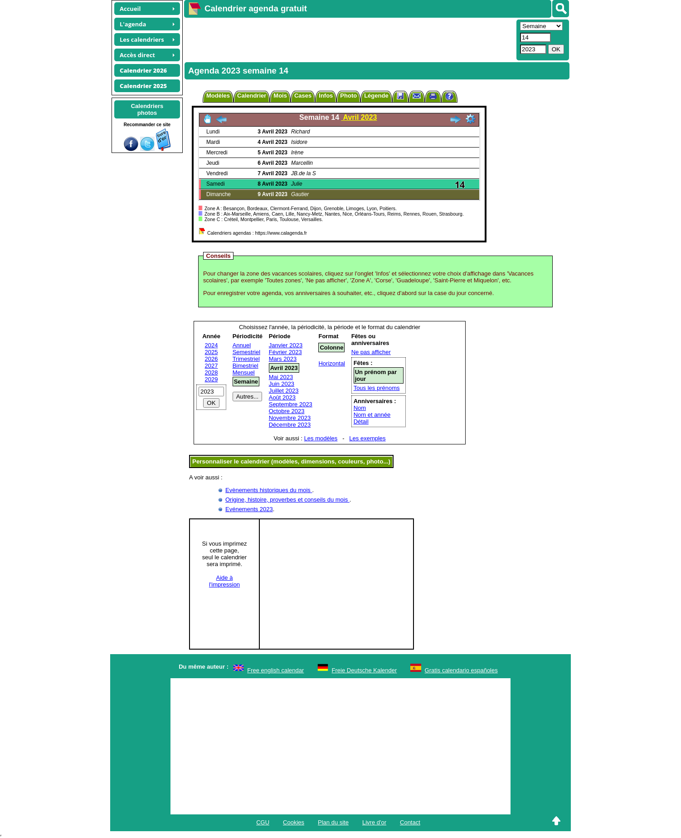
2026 (211, 358)
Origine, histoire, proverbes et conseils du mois (287, 499)
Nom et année (372, 414)
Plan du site (333, 822)
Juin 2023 (281, 383)
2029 (211, 379)
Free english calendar (275, 670)
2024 (211, 345)
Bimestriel (245, 365)
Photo (348, 95)
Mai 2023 (281, 377)
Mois (280, 95)
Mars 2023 (283, 358)
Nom (360, 407)
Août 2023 (282, 397)
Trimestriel (246, 358)
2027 (211, 365)
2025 (211, 352)
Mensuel (244, 372)
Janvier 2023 (285, 345)
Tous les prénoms (377, 387)
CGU (262, 822)
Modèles (218, 95)
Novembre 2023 (290, 417)
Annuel (242, 345)
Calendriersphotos (147, 109)
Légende (376, 95)
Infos (326, 95)
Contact (410, 822)
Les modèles (321, 438)
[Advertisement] (349, 39)
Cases (302, 95)
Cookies (293, 822)
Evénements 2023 (249, 509)
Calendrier (251, 95)
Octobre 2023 (287, 411)
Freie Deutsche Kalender (364, 670)
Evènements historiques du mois (268, 490)
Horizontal (331, 363)
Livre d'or (374, 822)
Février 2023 (285, 352)
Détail (361, 421)
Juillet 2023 (284, 390)
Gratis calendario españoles (461, 670)
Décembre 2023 (290, 424)
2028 (211, 372)
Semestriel (246, 352)
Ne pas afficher (371, 352)
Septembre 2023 (290, 404)
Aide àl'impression (224, 581)
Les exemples (367, 438)
